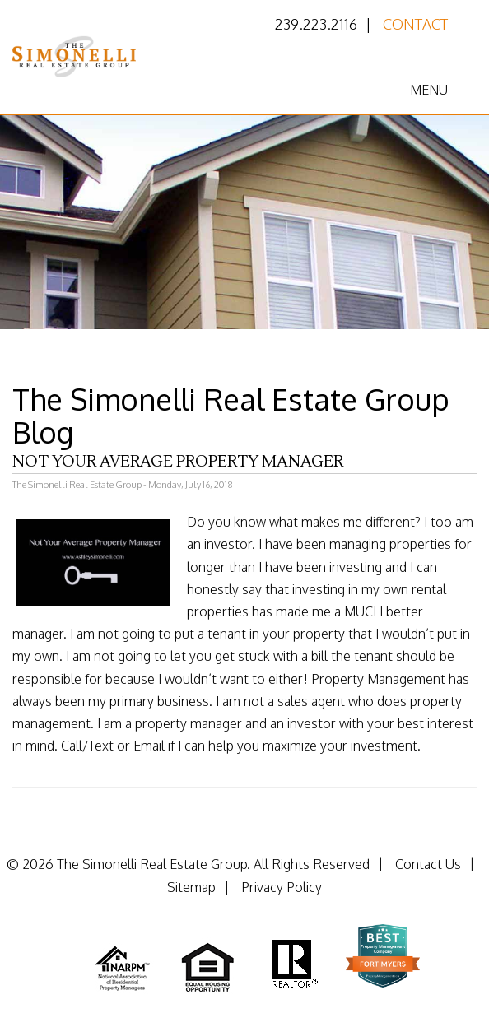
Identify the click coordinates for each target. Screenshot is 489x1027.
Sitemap (191, 887)
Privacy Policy (281, 887)
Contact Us (428, 864)
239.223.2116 (316, 24)
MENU (429, 89)
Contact (415, 24)
